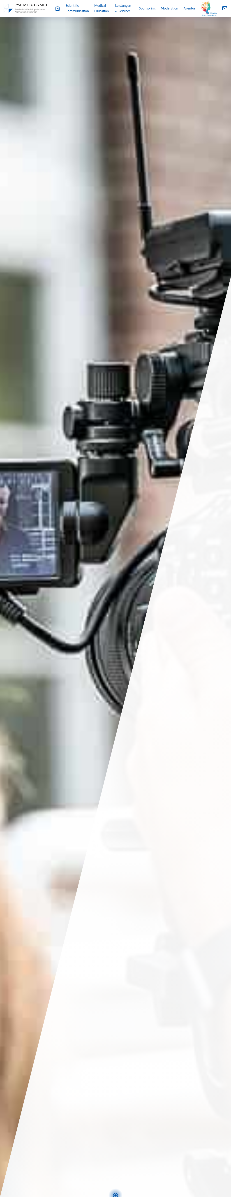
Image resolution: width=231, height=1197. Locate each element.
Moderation (169, 8)
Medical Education (101, 8)
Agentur (189, 8)
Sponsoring (147, 8)
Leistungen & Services (123, 8)
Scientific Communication (77, 8)
